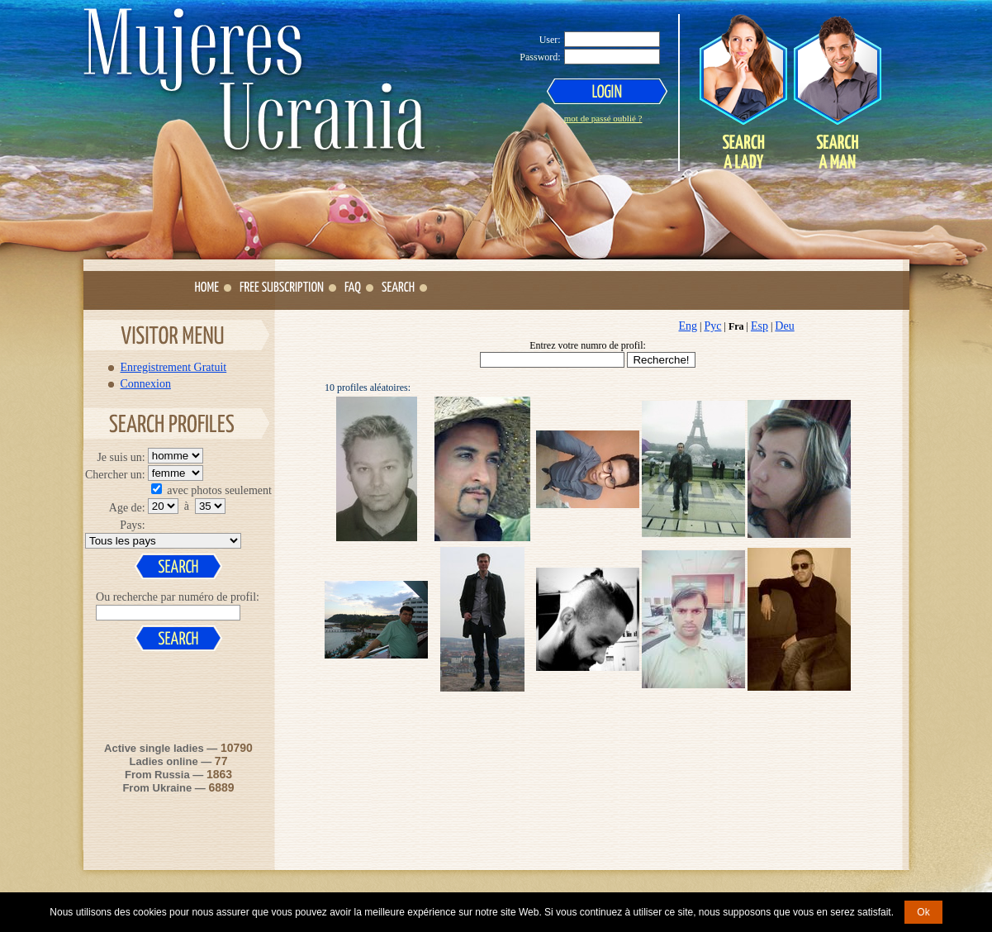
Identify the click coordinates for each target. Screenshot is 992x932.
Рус (712, 326)
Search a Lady (743, 91)
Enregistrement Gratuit (174, 367)
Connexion (146, 383)
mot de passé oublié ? (603, 118)
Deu (784, 326)
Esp (759, 326)
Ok (923, 912)
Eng (688, 326)
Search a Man (836, 91)
